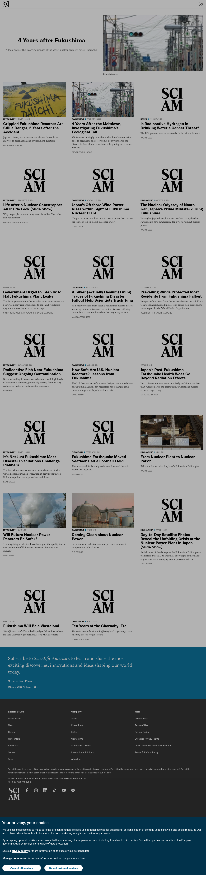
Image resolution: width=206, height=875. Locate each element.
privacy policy (20, 851)
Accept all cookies (21, 868)
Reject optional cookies (63, 868)
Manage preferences (15, 858)
